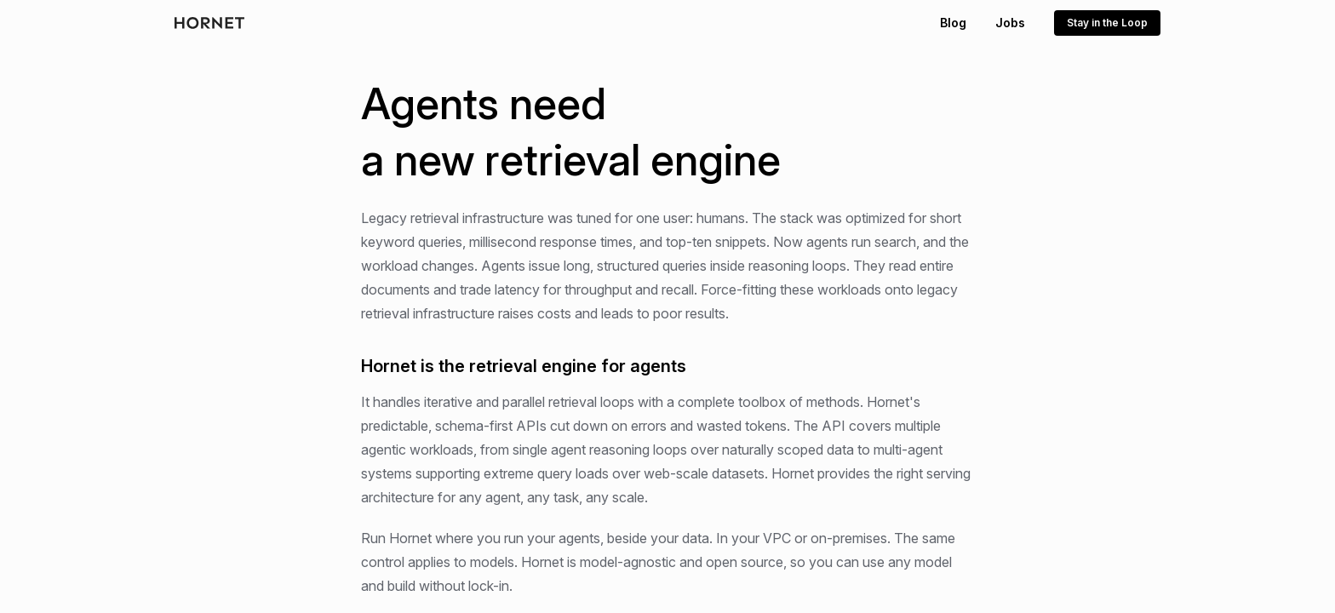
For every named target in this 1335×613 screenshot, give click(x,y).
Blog (953, 22)
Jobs (1010, 22)
